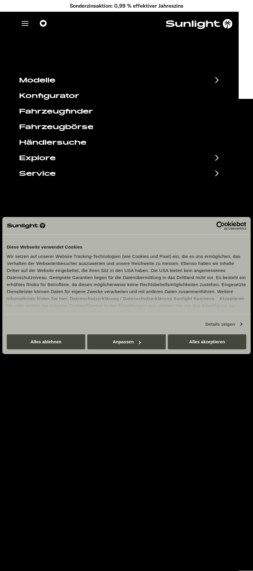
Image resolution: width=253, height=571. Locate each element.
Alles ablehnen (45, 341)
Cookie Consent (161, 403)
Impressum (156, 376)
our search (153, 77)
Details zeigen (220, 324)
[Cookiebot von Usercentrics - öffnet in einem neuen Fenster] (220, 225)
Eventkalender (48, 359)
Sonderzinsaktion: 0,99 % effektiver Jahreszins (126, 6)
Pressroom (156, 367)
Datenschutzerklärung (94, 298)
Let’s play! (155, 429)
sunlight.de (72, 77)
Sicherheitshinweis (164, 394)
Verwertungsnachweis (167, 411)
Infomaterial (43, 368)
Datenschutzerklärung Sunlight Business (168, 298)
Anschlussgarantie (57, 388)
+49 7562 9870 (166, 188)
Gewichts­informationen (168, 420)
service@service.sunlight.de (182, 181)
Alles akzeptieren (207, 341)
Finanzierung (46, 378)
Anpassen (127, 341)
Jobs (150, 358)
